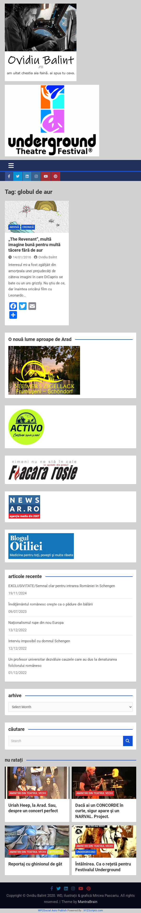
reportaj (55, 852)
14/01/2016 (19, 257)
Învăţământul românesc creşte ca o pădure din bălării (50, 604)
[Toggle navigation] (11, 165)
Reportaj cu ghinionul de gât (35, 863)
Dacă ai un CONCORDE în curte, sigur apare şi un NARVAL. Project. (99, 811)
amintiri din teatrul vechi (28, 793)
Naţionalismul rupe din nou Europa (36, 623)
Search (128, 741)
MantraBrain (87, 902)
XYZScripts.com (93, 910)
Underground (85, 852)
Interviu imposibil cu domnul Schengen (39, 641)
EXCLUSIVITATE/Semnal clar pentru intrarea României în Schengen (61, 586)
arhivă (14, 227)
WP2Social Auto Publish (52, 910)
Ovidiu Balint (45, 257)
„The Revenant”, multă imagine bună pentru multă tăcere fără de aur (34, 245)
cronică (28, 227)
